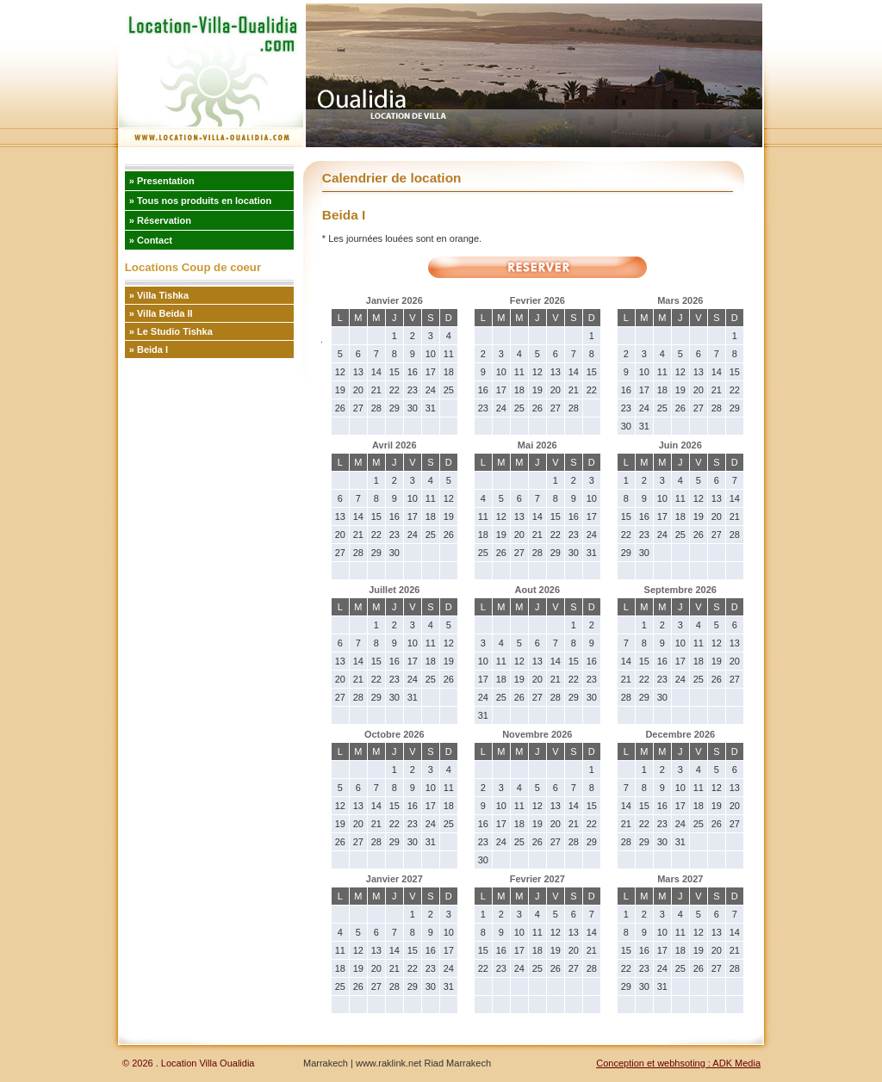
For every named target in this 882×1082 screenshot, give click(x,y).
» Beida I (148, 349)
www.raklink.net (387, 1063)
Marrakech (325, 1063)
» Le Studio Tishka (171, 331)
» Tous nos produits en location (200, 200)
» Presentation (162, 181)
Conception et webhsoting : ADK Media (678, 1063)
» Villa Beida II (161, 313)
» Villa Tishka (159, 295)
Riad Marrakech (457, 1063)
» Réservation (160, 220)
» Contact (150, 240)
